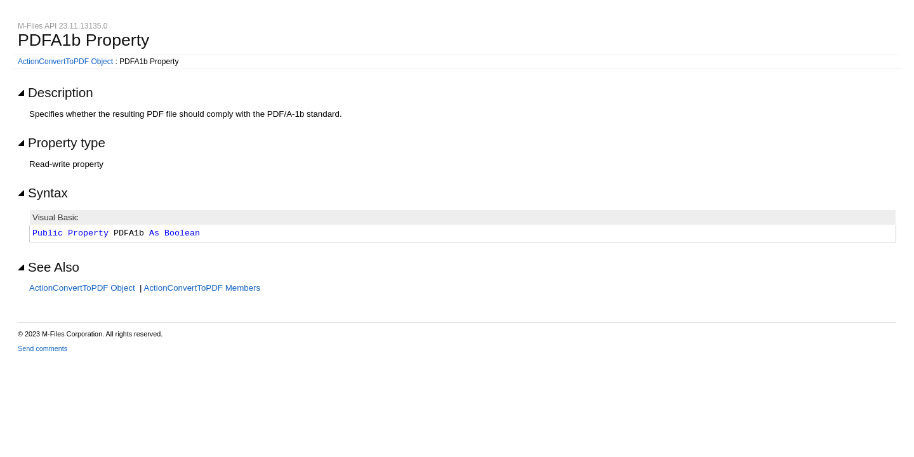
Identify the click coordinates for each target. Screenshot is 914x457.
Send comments (42, 348)
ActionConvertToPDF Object (65, 61)
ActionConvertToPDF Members (202, 288)
